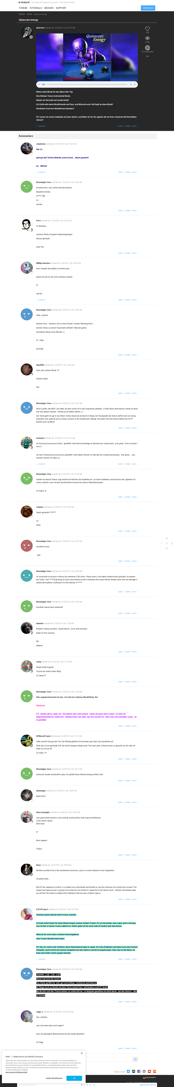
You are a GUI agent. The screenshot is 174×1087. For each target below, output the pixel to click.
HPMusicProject (44, 736)
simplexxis (41, 144)
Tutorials (36, 8)
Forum (23, 8)
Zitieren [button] (127, 126)
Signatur (41, 126)
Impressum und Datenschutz (16, 1072)
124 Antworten (147, 52)
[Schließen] (81, 1053)
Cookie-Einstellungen (54, 1078)
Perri (38, 221)
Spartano (40, 28)
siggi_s (39, 1012)
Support (61, 8)
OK (74, 1078)
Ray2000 (40, 365)
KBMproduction (43, 263)
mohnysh (40, 438)
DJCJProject (42, 909)
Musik (29, 14)
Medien (48, 8)
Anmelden (148, 8)
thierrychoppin (43, 812)
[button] (135, 126)
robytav (40, 507)
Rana (38, 865)
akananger (41, 791)
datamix (40, 623)
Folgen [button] (120, 126)
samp (39, 662)
